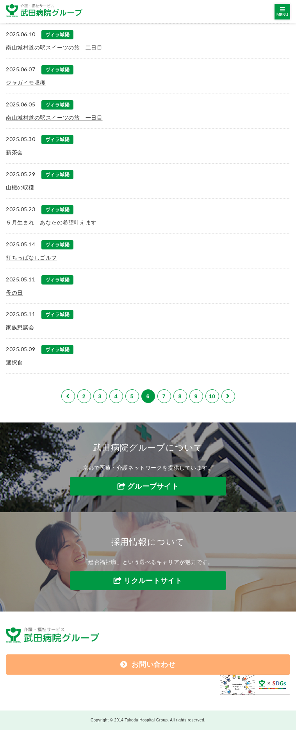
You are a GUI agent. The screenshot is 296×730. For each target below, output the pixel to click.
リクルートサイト (153, 581)
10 (212, 396)
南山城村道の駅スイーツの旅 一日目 (54, 118)
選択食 (14, 362)
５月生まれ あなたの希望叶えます (51, 222)
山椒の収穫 (20, 187)
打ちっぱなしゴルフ (31, 258)
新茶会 (14, 152)
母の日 (14, 293)
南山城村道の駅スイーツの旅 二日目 (54, 47)
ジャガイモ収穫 (26, 83)
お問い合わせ (147, 664)
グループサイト (152, 486)
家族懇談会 (20, 327)
